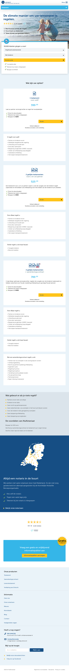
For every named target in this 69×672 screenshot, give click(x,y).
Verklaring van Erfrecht (11, 587)
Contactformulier (13, 639)
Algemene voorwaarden (40, 669)
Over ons (7, 598)
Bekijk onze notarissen (13, 508)
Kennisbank (7, 610)
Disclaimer (51, 669)
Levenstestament (9, 583)
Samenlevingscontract (11, 579)
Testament (7, 575)
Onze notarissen (9, 602)
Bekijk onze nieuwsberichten (14, 655)
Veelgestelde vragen (10, 623)
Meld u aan (36, 650)
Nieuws (6, 606)
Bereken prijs (9, 60)
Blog (5, 614)
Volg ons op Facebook (12, 659)
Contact (6, 618)
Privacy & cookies (60, 669)
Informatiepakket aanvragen (34, 555)
